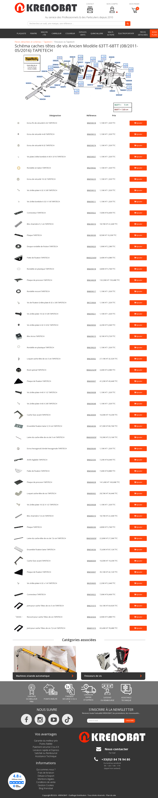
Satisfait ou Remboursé (46, 753)
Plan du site (111, 795)
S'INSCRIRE (130, 720)
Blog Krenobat (46, 788)
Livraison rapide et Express (46, 750)
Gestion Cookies (46, 785)
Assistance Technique (45, 756)
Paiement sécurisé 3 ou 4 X (46, 746)
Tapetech (48, 42)
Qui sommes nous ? (45, 769)
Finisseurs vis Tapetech (64, 42)
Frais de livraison (46, 772)
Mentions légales (46, 778)
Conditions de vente (45, 782)
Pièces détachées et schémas (28, 42)
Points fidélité (45, 743)
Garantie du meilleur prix (46, 740)
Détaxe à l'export (46, 775)
